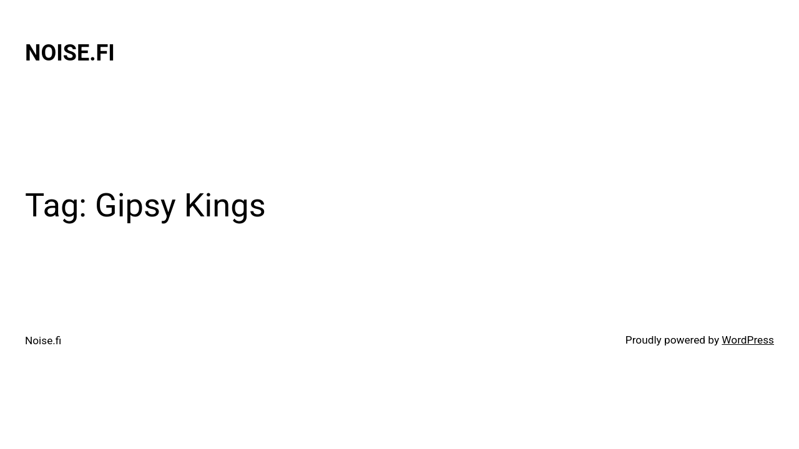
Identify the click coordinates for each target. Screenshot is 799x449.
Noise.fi (70, 53)
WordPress (748, 340)
